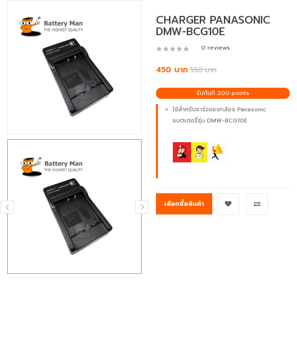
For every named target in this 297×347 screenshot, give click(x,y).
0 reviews (215, 47)
